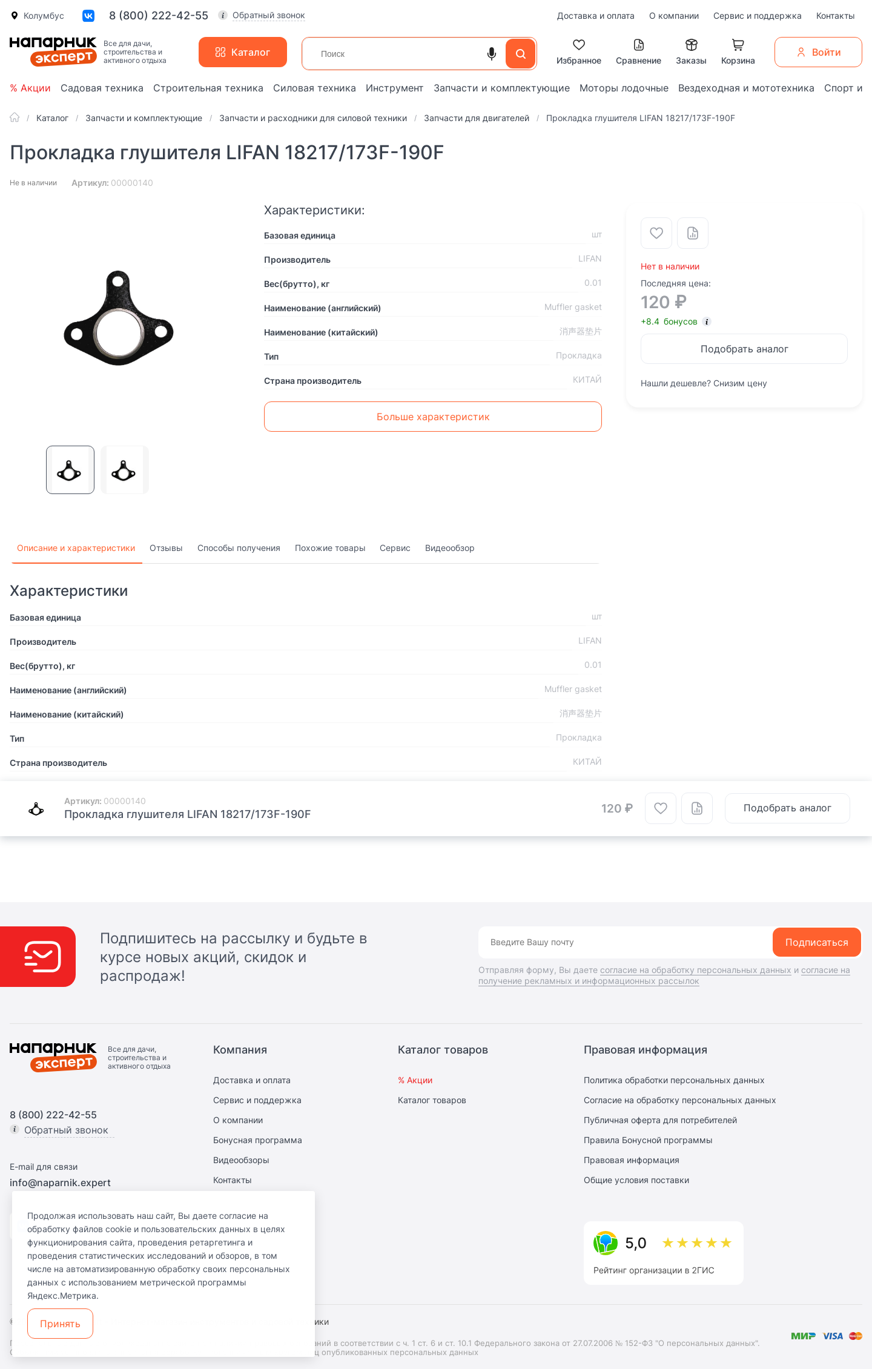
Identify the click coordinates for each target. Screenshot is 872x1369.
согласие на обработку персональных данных (695, 970)
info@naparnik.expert (60, 1182)
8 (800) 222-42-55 (158, 16)
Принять (60, 1324)
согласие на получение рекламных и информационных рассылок (664, 975)
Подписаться (816, 942)
